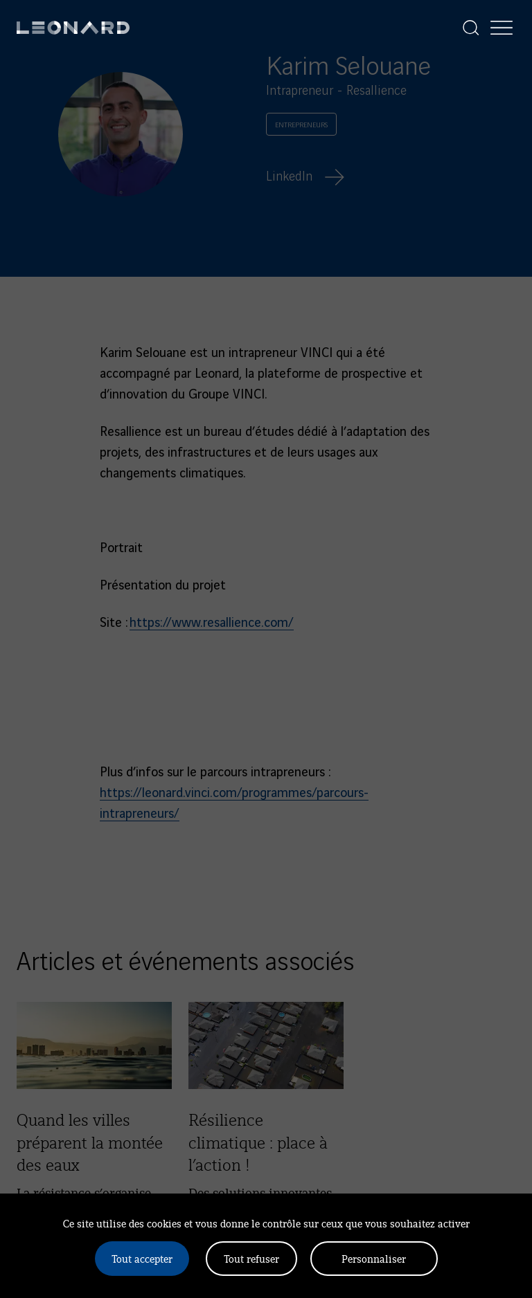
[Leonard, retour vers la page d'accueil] (73, 28)
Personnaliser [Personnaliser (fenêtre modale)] (374, 1258)
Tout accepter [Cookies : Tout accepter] (142, 1258)
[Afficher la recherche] (471, 28)
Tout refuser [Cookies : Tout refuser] (251, 1258)
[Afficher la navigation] (501, 27)
